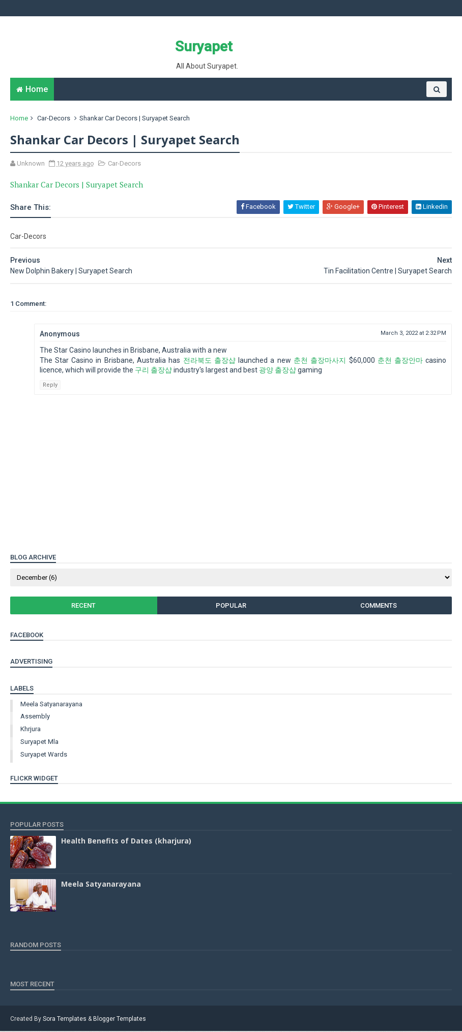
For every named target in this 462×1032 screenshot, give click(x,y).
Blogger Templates (119, 1019)
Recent (84, 606)
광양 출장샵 (277, 371)
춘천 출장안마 (400, 361)
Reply (50, 385)
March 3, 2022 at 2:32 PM (413, 334)
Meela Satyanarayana (51, 704)
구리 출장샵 (153, 371)
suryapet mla (39, 742)
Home (36, 90)
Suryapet (203, 46)
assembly (35, 717)
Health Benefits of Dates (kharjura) (126, 841)
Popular (231, 606)
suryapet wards (43, 755)
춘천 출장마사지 (320, 361)
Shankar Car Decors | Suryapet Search (76, 185)
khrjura (30, 730)
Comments (378, 606)
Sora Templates (64, 1019)
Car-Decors (53, 118)
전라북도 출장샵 (209, 361)
